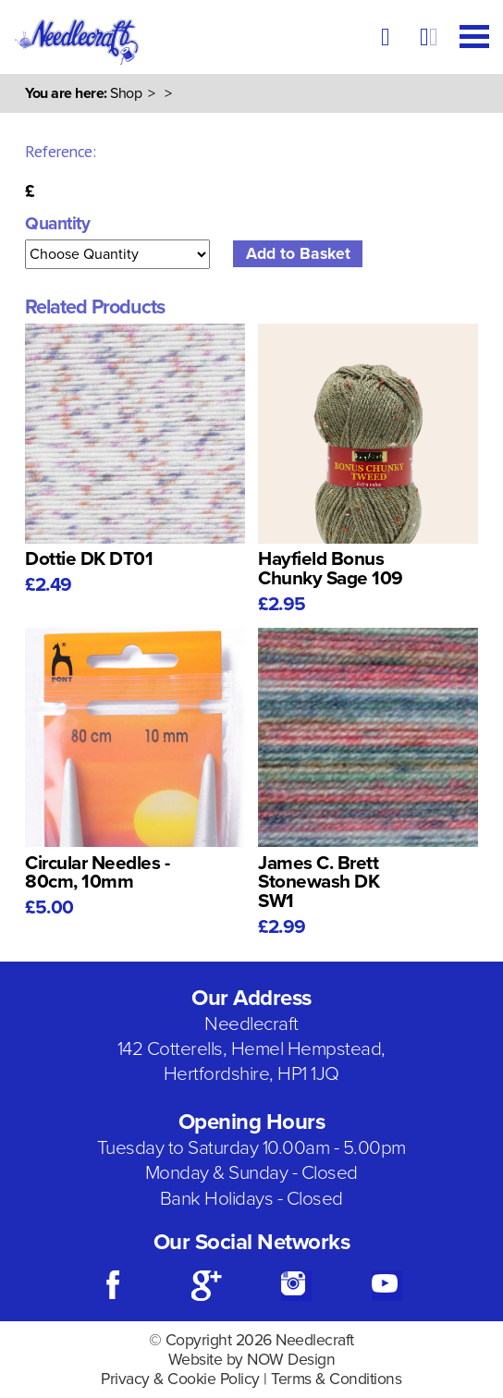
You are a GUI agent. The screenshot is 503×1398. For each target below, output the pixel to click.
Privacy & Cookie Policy (180, 1379)
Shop (125, 93)
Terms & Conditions (336, 1379)
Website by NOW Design (252, 1359)
